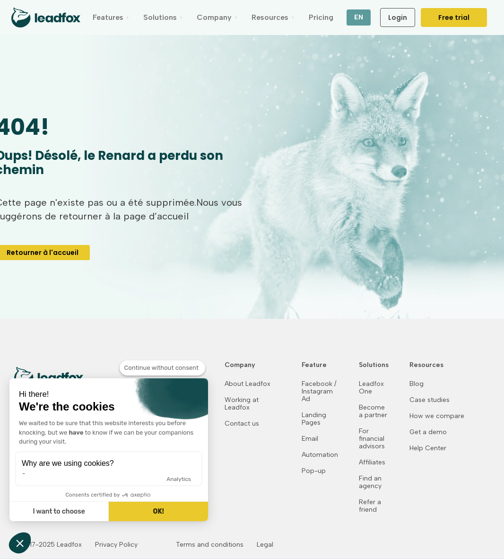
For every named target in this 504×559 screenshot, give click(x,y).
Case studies (429, 400)
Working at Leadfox (242, 403)
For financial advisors (372, 439)
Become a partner (373, 411)
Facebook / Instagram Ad (319, 391)
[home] (45, 17)
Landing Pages (314, 419)
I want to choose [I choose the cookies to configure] (59, 511)
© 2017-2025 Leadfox (48, 545)
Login (397, 17)
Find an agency (370, 482)
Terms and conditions (209, 545)
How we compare (436, 416)
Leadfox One (371, 387)
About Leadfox (247, 384)
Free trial (453, 17)
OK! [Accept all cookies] (158, 511)
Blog (416, 384)
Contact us (242, 424)
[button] (110, 17)
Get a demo (428, 432)
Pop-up (314, 471)
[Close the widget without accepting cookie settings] (162, 368)
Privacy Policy (116, 545)
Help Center (427, 448)
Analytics (178, 479)
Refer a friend (370, 506)
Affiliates (372, 462)
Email (310, 439)
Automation (320, 455)
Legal (265, 545)
